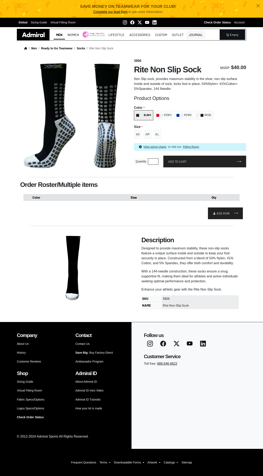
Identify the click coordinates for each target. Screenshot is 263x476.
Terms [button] (103, 462)
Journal (196, 35)
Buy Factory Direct (94, 352)
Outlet (178, 35)
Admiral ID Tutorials (87, 399)
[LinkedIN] (154, 22)
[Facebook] (132, 22)
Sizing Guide (39, 22)
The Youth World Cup (92, 37)
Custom (161, 35)
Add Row (221, 213)
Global (23, 22)
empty (232, 34)
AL (157, 134)
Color (139, 107)
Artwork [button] (153, 462)
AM (147, 134)
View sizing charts (154, 146)
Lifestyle (116, 35)
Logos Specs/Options (30, 408)
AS (138, 134)
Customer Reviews (29, 361)
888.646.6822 (167, 363)
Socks (81, 48)
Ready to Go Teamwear (57, 48)
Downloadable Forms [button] (128, 462)
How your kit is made (88, 408)
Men (59, 35)
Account (239, 22)
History (21, 352)
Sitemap (186, 462)
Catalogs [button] (170, 462)
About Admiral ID (86, 381)
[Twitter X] (139, 22)
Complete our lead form (110, 12)
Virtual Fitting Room (63, 22)
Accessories (139, 35)
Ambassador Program (89, 361)
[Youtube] (147, 22)
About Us (23, 343)
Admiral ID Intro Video (89, 390)
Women (73, 35)
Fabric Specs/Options (30, 399)
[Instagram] (125, 22)
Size (138, 127)
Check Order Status (217, 22)
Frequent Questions (83, 462)
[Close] (258, 6)
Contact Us (82, 343)
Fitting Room (191, 146)
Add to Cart (177, 161)
